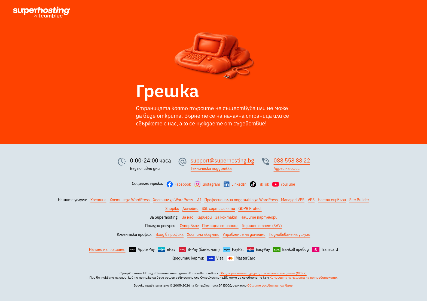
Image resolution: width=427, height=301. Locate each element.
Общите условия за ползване (269, 285)
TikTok (263, 184)
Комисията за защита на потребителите (303, 277)
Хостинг (98, 199)
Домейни (190, 208)
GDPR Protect (250, 208)
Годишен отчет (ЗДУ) (262, 225)
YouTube (287, 184)
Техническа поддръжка (211, 168)
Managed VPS (292, 199)
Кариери (204, 217)
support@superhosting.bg (222, 160)
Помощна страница (220, 225)
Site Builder (359, 199)
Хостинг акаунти (203, 234)
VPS (311, 199)
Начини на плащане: (107, 249)
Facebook (183, 184)
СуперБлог (189, 225)
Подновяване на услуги (289, 234)
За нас (187, 217)
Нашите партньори (258, 217)
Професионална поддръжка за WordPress (241, 199)
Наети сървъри (332, 199)
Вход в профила (170, 234)
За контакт (226, 217)
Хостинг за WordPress (129, 199)
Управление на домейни (244, 234)
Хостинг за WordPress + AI (177, 199)
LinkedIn (238, 184)
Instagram (211, 184)
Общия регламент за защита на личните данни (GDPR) (262, 273)
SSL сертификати (218, 208)
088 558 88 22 (292, 160)
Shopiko (172, 208)
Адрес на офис (287, 168)
